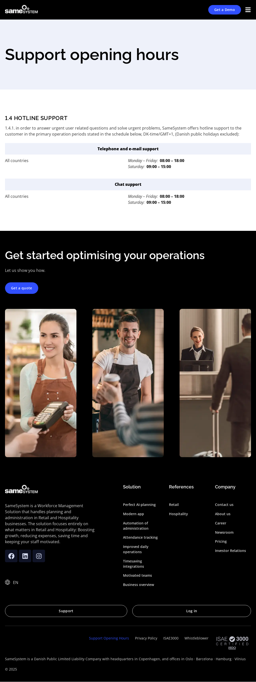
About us (222, 513)
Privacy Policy (146, 638)
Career (220, 523)
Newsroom (224, 532)
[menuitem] (16, 582)
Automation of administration (135, 526)
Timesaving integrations (133, 564)
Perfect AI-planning (139, 504)
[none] (16, 582)
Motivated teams (137, 575)
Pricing (221, 541)
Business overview (138, 584)
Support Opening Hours (109, 638)
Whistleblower (196, 638)
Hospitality (178, 513)
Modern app (133, 513)
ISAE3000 (170, 638)
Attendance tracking (140, 537)
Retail (174, 504)
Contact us (224, 504)
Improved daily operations (135, 549)
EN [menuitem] (15, 582)
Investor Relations (230, 550)
